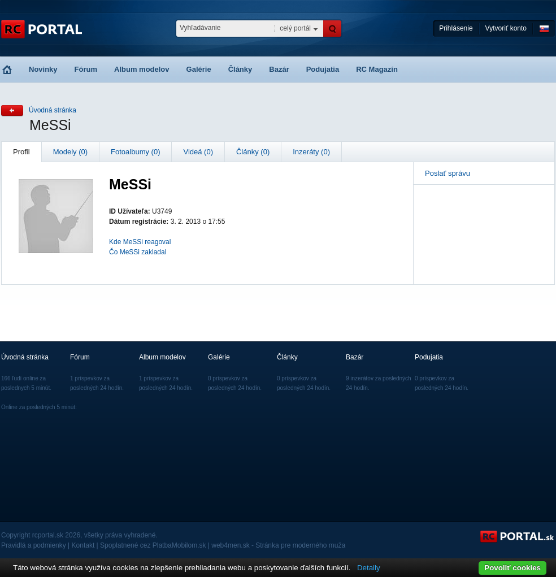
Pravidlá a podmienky (33, 545)
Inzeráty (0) (311, 151)
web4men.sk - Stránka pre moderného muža (278, 545)
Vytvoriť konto (506, 28)
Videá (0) (198, 151)
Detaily (368, 567)
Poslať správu (447, 173)
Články (240, 69)
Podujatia (323, 69)
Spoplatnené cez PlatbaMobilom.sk (153, 545)
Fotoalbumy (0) (135, 151)
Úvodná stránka (52, 110)
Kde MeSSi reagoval (140, 242)
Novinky (43, 69)
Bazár (279, 69)
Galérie (198, 69)
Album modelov (142, 69)
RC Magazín (377, 69)
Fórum (86, 69)
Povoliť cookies (512, 567)
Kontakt (83, 545)
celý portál (295, 28)
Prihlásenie (455, 28)
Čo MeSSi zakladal (137, 252)
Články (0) (253, 151)
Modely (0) (70, 151)
